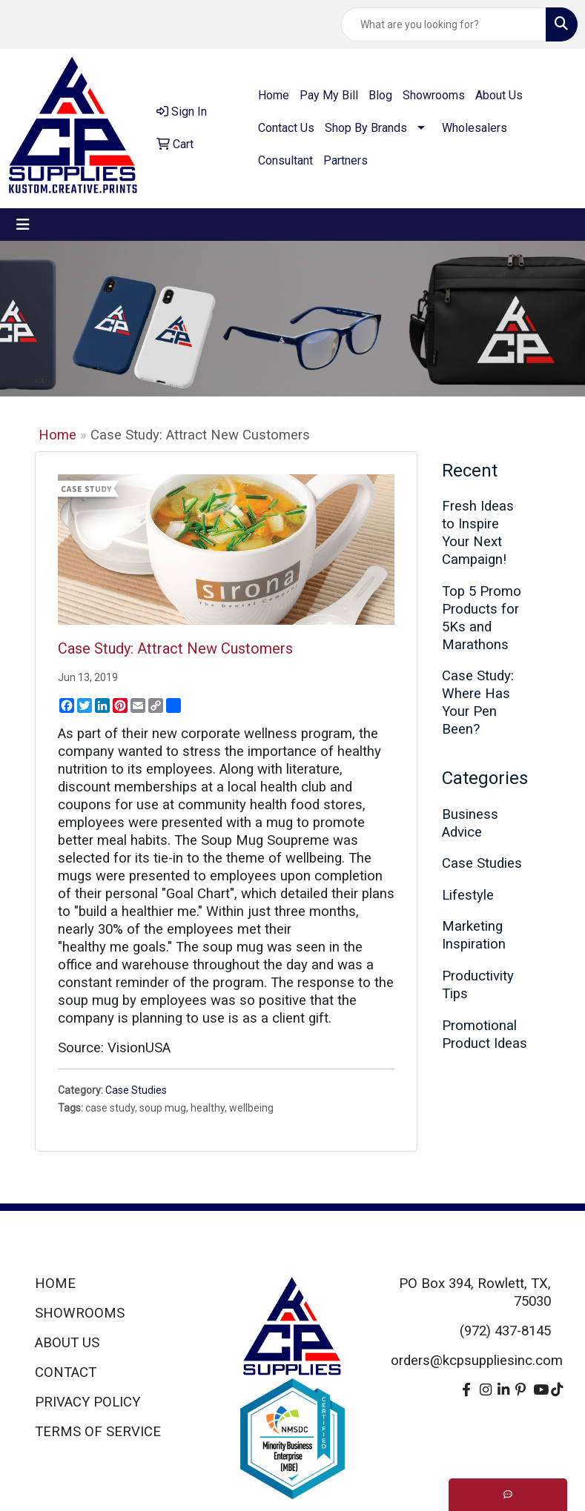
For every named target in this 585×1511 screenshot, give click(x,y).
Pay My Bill (329, 95)
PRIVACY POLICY (87, 1402)
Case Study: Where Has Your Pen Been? (478, 702)
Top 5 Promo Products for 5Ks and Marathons (481, 618)
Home (273, 95)
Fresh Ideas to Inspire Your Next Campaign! (478, 533)
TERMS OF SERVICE (98, 1432)
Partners (345, 160)
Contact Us (286, 128)
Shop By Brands (366, 128)
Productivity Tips (478, 985)
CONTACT (65, 1372)
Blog (380, 95)
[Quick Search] (443, 24)
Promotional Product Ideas (484, 1034)
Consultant (285, 160)
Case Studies (136, 1090)
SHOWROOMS (80, 1313)
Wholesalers (474, 128)
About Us (499, 95)
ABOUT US (67, 1343)
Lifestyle (468, 895)
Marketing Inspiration (474, 935)
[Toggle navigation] (23, 224)
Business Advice (470, 823)
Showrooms (434, 95)
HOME (55, 1283)
